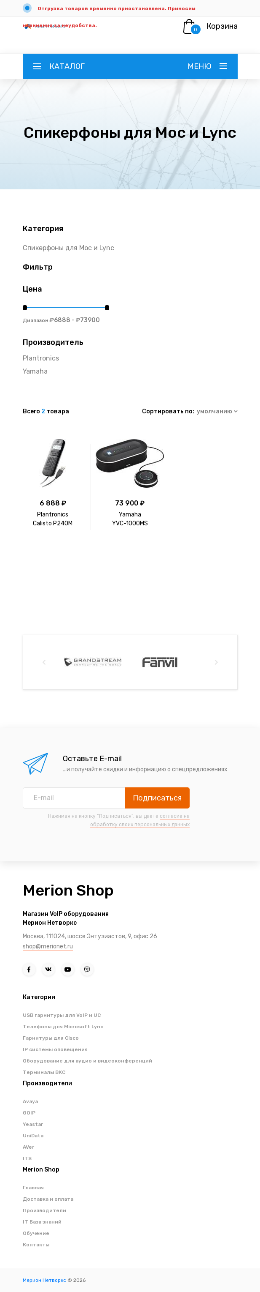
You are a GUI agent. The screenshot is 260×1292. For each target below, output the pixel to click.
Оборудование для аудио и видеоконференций (87, 1061)
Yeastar (33, 1124)
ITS (27, 1158)
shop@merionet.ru (48, 946)
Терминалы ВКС (44, 1072)
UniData (33, 1136)
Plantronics (41, 358)
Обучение (36, 1233)
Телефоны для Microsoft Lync (63, 1027)
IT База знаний (42, 1222)
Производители (44, 1210)
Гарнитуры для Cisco (51, 1038)
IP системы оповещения (55, 1049)
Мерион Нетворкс (44, 1280)
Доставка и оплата (48, 1199)
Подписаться (157, 798)
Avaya (30, 1101)
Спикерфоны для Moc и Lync (68, 248)
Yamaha (35, 371)
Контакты (36, 1245)
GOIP (29, 1113)
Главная (33, 1188)
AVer (28, 1147)
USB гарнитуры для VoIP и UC (62, 1015)
